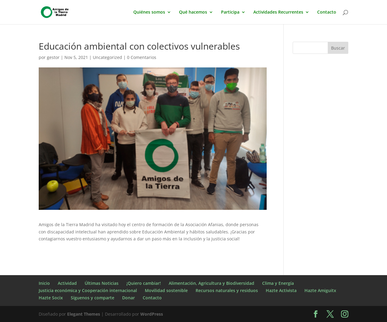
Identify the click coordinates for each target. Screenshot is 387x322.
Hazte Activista (281, 290)
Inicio (44, 283)
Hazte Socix (51, 298)
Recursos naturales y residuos (227, 290)
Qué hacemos (193, 12)
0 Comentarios (141, 57)
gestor (53, 57)
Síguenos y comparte (92, 298)
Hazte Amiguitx (320, 290)
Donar (128, 298)
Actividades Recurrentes (278, 12)
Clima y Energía (278, 283)
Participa (230, 12)
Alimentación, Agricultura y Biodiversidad (211, 283)
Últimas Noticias (102, 283)
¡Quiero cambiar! (143, 283)
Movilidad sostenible (166, 290)
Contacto (326, 12)
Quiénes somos (149, 12)
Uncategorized (107, 57)
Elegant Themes (83, 314)
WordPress (151, 314)
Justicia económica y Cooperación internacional (88, 290)
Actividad (67, 283)
